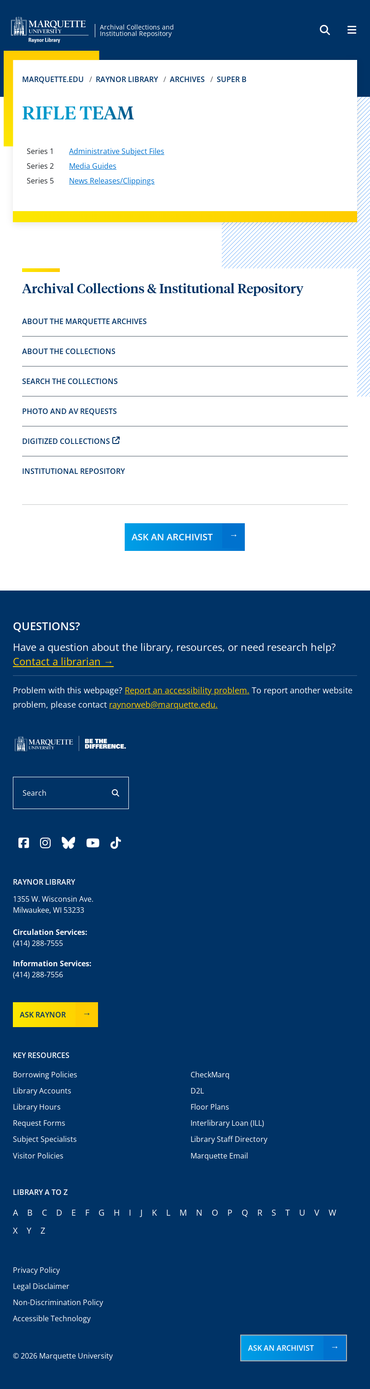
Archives (187, 79)
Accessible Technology (52, 1318)
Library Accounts (42, 1091)
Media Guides (92, 166)
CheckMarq (210, 1075)
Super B (232, 79)
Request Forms (39, 1123)
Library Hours (37, 1107)
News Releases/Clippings (112, 181)
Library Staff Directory (229, 1139)
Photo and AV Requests (69, 411)
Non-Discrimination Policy (58, 1302)
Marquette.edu (53, 79)
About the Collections (69, 351)
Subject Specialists (45, 1139)
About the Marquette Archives (84, 321)
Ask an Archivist (172, 537)
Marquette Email (219, 1156)
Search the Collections (70, 381)
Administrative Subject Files (116, 151)
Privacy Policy (36, 1270)
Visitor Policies (38, 1156)
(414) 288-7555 (38, 943)
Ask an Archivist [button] (281, 1348)
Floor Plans (210, 1107)
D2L (197, 1091)
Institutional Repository (73, 471)
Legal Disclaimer (41, 1286)
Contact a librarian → (63, 661)
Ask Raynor (43, 1015)
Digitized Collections (71, 441)
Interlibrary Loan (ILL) (227, 1123)
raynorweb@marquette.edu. (163, 704)
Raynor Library (127, 79)
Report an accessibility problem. (187, 690)
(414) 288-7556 (38, 974)
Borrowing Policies (45, 1075)
